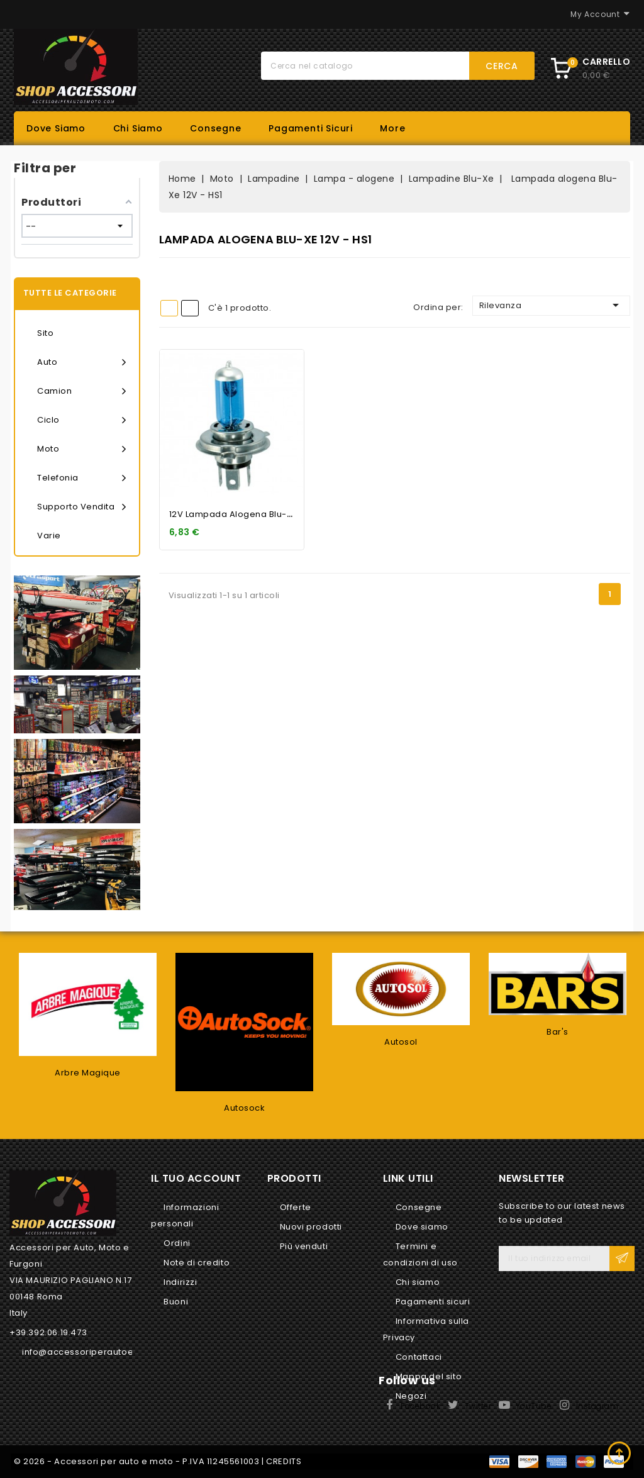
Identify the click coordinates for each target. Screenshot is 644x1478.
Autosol (401, 1042)
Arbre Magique (88, 1073)
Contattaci (419, 1357)
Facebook (420, 1406)
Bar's (558, 1032)
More (392, 128)
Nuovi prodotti (311, 1227)
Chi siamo (138, 128)
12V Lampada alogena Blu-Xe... (237, 514)
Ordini (177, 1243)
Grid (169, 308)
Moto (81, 449)
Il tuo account (196, 1178)
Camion (81, 391)
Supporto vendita (81, 507)
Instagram (597, 1406)
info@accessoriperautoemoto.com (100, 1352)
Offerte (295, 1207)
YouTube (534, 1406)
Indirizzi (180, 1282)
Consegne (215, 128)
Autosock (244, 1108)
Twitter (478, 1406)
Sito (45, 333)
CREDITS (283, 1461)
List (190, 308)
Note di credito (197, 1263)
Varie (49, 536)
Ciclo (81, 420)
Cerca (502, 66)
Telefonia (81, 478)
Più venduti (304, 1246)
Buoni (176, 1302)
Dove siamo (56, 128)
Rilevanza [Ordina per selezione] (551, 305)
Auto (81, 362)
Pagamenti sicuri (311, 128)
